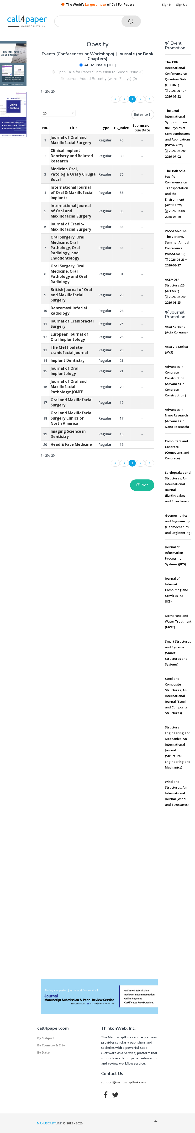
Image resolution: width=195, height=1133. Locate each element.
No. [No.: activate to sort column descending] (45, 127)
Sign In (167, 4)
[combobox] (58, 113)
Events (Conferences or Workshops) (79, 54)
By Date (43, 1052)
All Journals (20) (99, 65)
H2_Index (121, 127)
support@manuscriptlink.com (123, 1082)
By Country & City (51, 1045)
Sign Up (181, 4)
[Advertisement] (180, 883)
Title (73, 127)
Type (105, 127)
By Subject (45, 1038)
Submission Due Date (142, 127)
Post (142, 485)
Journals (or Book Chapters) (120, 56)
